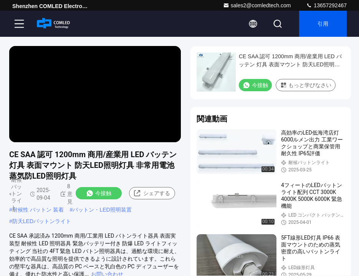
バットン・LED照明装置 (102, 210)
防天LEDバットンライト (41, 221)
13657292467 (326, 5)
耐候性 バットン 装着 (38, 210)
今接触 (98, 193)
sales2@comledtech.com (257, 5)
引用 (323, 24)
